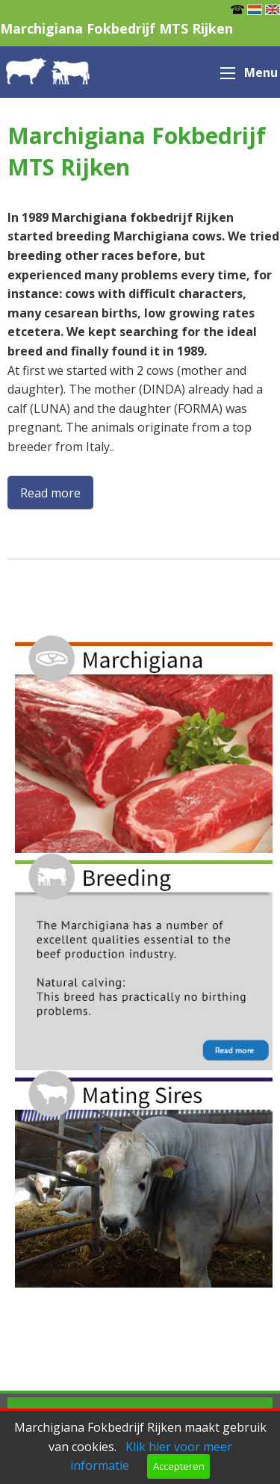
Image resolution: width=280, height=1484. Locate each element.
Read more (50, 493)
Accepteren (179, 1466)
